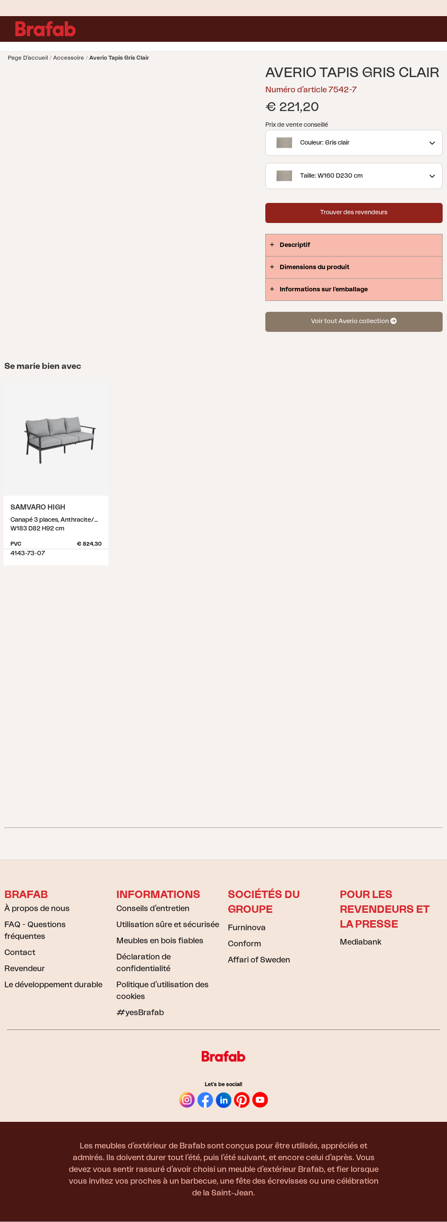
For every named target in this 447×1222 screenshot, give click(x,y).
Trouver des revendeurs (353, 212)
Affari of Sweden (259, 960)
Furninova (247, 928)
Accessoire (68, 58)
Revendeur (24, 968)
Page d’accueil (28, 58)
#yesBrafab (140, 1012)
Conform (244, 944)
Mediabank (360, 942)
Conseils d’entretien (153, 908)
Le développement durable (53, 985)
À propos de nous (37, 908)
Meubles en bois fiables (159, 941)
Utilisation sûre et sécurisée (167, 924)
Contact (19, 952)
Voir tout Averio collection (353, 321)
